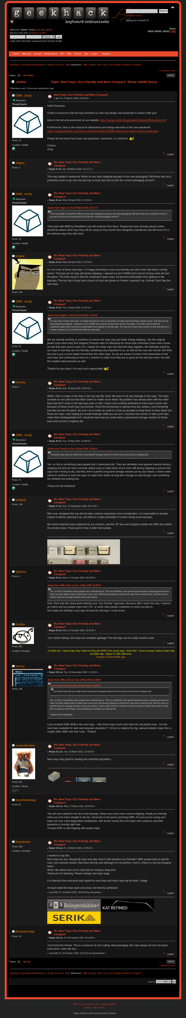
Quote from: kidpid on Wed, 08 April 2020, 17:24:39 (72, 315)
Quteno (20, 571)
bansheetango (25, 800)
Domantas (22, 841)
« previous (164, 70)
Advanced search (134, 15)
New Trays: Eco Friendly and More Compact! (81, 94)
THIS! (173, 31)
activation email (37, 32)
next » (174, 70)
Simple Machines (108, 1004)
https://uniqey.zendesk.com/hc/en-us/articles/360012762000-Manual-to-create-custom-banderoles (102, 131)
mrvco (20, 666)
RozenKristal (24, 931)
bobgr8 (20, 499)
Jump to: (152, 982)
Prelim (20, 624)
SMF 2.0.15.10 (80, 1004)
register (48, 29)
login (38, 29)
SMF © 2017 (93, 1004)
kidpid (19, 256)
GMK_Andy (88, 64)
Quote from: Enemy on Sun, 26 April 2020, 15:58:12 (73, 449)
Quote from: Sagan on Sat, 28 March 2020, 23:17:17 (73, 208)
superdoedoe (25, 745)
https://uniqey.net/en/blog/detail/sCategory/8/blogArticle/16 (133, 120)
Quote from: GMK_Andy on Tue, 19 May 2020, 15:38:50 (74, 585)
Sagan (20, 162)
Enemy (20, 382)
